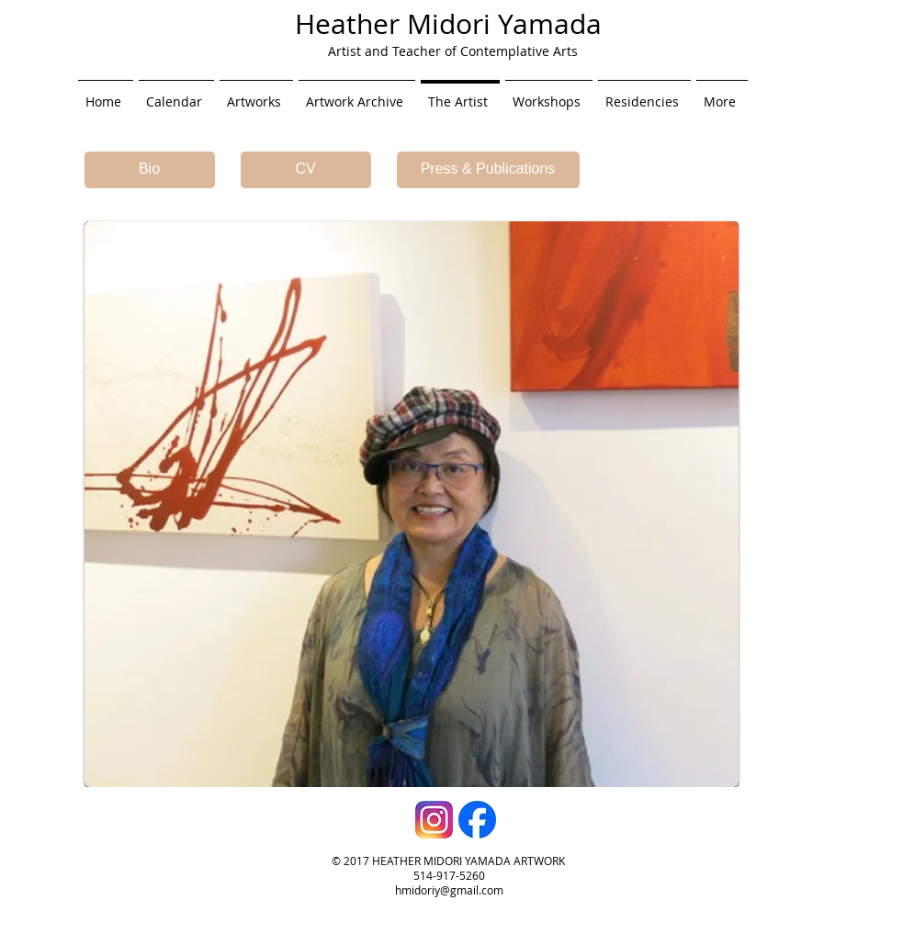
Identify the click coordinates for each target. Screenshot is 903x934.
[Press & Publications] (488, 170)
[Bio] (150, 170)
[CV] (306, 170)
